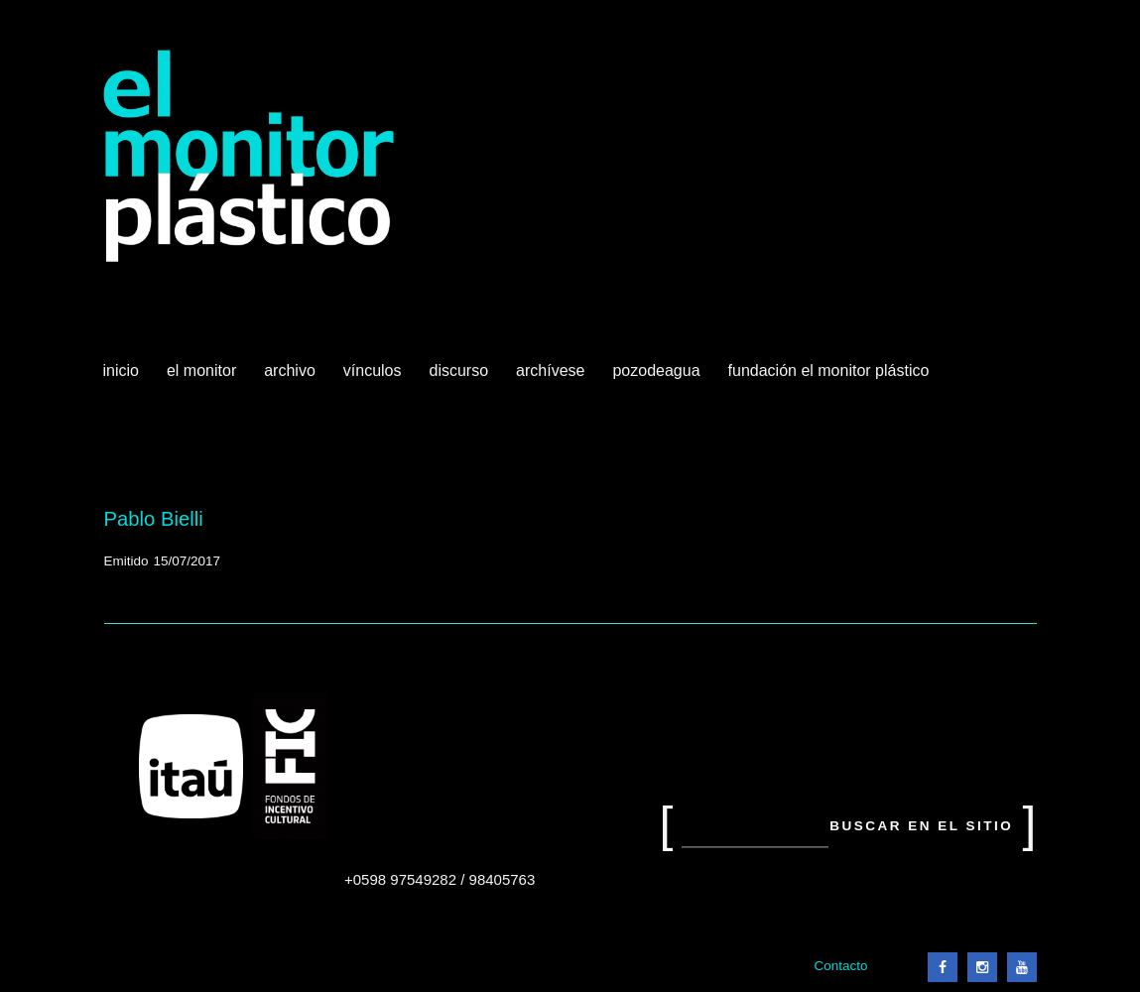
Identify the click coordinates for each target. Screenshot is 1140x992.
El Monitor (203, 378)
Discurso (459, 370)
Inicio (121, 370)
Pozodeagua (657, 378)
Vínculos (374, 378)
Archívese (550, 370)
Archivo (291, 378)
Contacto (840, 965)
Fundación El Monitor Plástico (829, 370)
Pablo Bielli (153, 519)
